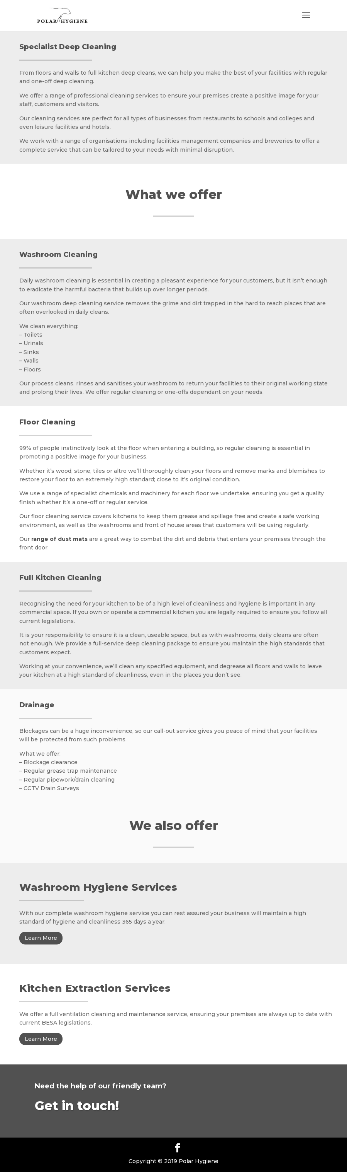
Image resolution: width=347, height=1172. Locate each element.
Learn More (41, 937)
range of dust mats (59, 539)
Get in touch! (77, 1105)
